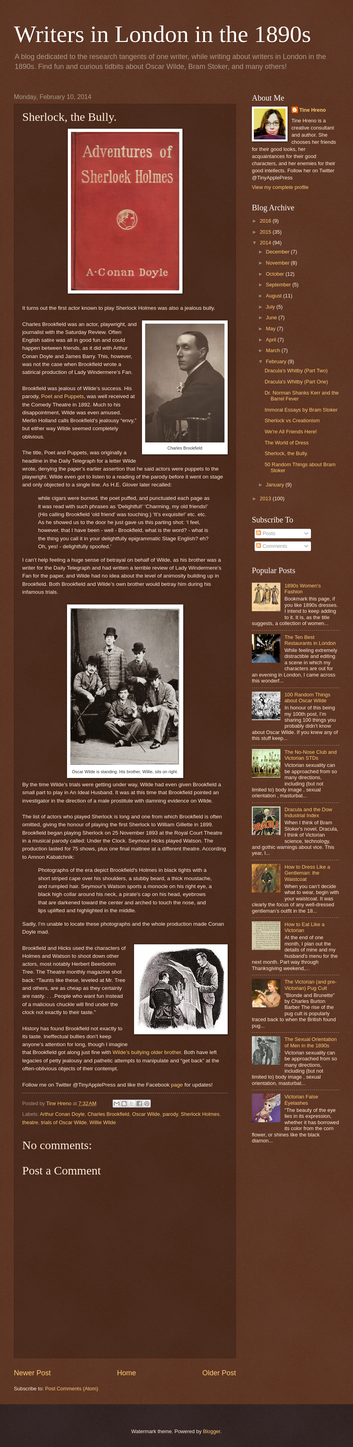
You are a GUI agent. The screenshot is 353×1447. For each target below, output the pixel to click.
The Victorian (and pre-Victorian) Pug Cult (310, 985)
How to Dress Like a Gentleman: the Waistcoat (307, 873)
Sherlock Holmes (200, 1114)
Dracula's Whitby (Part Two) (296, 371)
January (275, 485)
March (273, 350)
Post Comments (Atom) (71, 1389)
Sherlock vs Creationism (292, 420)
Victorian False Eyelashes (301, 1100)
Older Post (219, 1373)
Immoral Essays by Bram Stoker (301, 410)
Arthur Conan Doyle (62, 1114)
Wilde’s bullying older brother (147, 1052)
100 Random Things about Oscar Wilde (307, 697)
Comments (271, 546)
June (272, 317)
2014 (266, 243)
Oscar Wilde (146, 1114)
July (271, 307)
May (271, 329)
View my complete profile (280, 187)
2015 (266, 232)
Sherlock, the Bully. (286, 453)
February (277, 361)
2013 (266, 498)
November (278, 263)
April (271, 340)
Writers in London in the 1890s (162, 34)
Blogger (212, 1431)
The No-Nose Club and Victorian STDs (310, 755)
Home (126, 1373)
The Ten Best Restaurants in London (310, 640)
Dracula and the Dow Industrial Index (308, 812)
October (275, 274)
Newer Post (32, 1373)
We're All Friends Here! (291, 432)
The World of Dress (287, 443)
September (279, 285)
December (278, 252)
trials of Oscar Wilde (63, 1122)
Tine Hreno (312, 110)
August (274, 296)
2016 (266, 221)
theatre (30, 1122)
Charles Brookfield (108, 1114)
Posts (265, 533)
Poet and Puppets (62, 396)
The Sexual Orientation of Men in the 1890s (310, 1042)
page (177, 1085)
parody (170, 1114)
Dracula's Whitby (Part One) (296, 382)
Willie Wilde (103, 1122)
